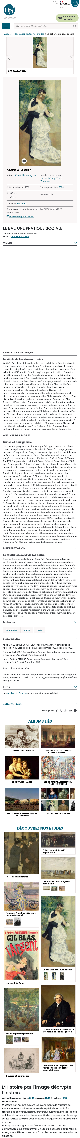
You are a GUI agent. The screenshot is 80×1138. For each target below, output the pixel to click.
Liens (6, 687)
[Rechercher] (42, 26)
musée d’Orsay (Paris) (51, 178)
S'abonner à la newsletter (69, 17)
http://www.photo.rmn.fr (21, 216)
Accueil (8, 34)
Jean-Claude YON (20, 236)
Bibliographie (11, 638)
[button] (71, 58)
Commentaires (12, 703)
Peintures (22, 203)
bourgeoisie (12, 630)
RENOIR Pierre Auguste (26, 175)
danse (27, 630)
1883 (61, 187)
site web (47, 181)
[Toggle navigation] (6, 26)
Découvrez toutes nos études (29, 34)
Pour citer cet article (16, 668)
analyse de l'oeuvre (17, 693)
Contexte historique (18, 352)
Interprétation (14, 548)
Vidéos (8, 243)
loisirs (39, 630)
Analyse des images (17, 435)
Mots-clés (9, 622)
